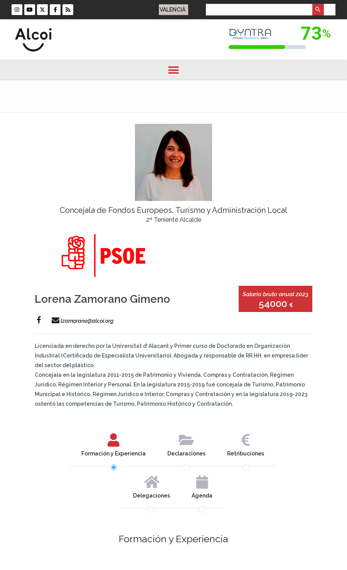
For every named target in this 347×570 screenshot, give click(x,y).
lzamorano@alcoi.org (82, 321)
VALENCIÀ (172, 10)
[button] (173, 70)
